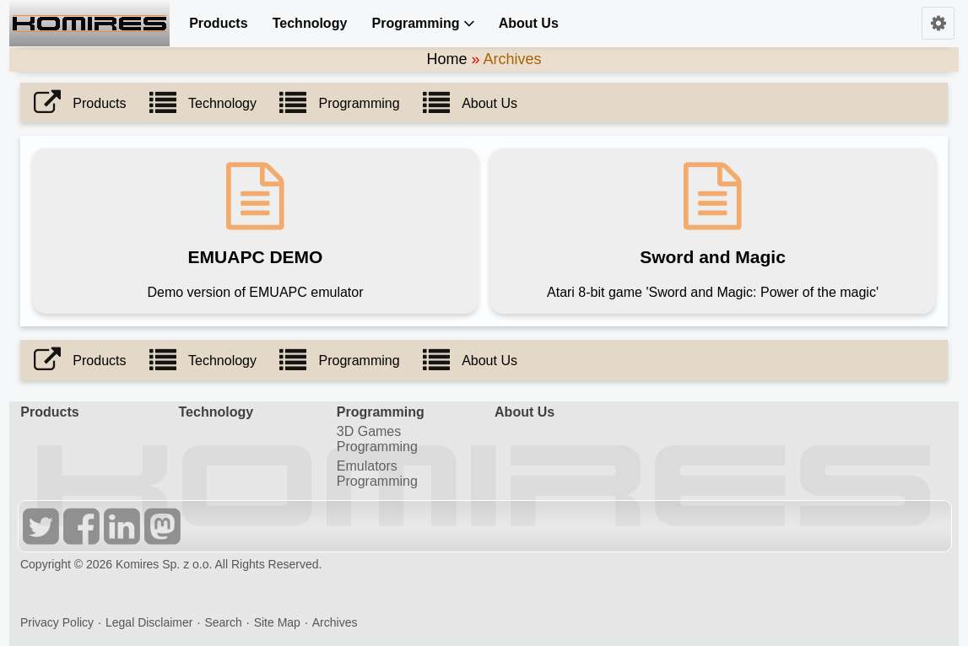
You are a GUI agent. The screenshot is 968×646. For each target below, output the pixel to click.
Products (218, 23)
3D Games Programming (377, 439)
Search (222, 622)
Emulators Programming (377, 473)
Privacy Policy (57, 622)
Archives (335, 622)
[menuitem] (215, 23)
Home (446, 59)
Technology (310, 23)
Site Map (277, 622)
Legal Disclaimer (148, 622)
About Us (529, 23)
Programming (423, 23)
